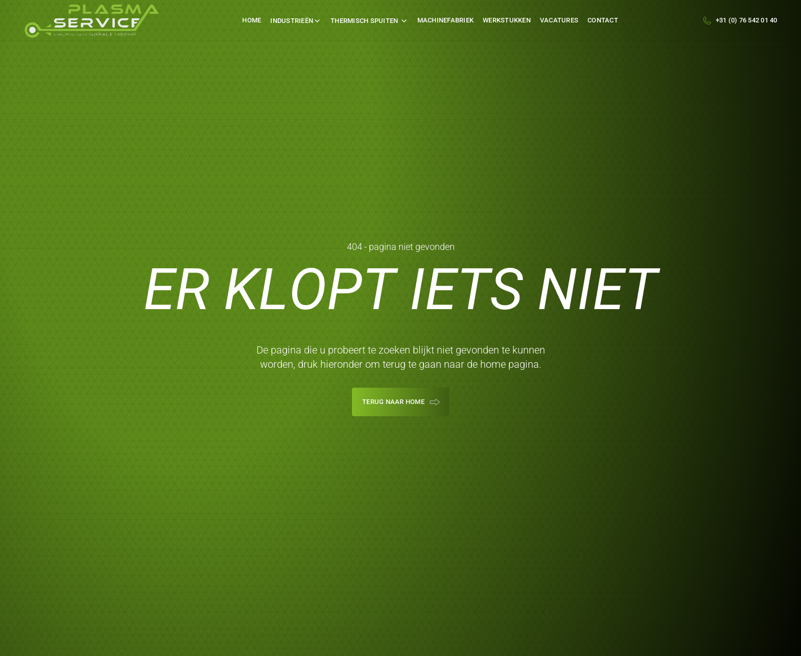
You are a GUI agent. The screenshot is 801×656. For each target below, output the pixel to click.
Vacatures (559, 20)
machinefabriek (445, 20)
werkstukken (507, 20)
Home (251, 20)
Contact (602, 20)
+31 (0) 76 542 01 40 (747, 20)
